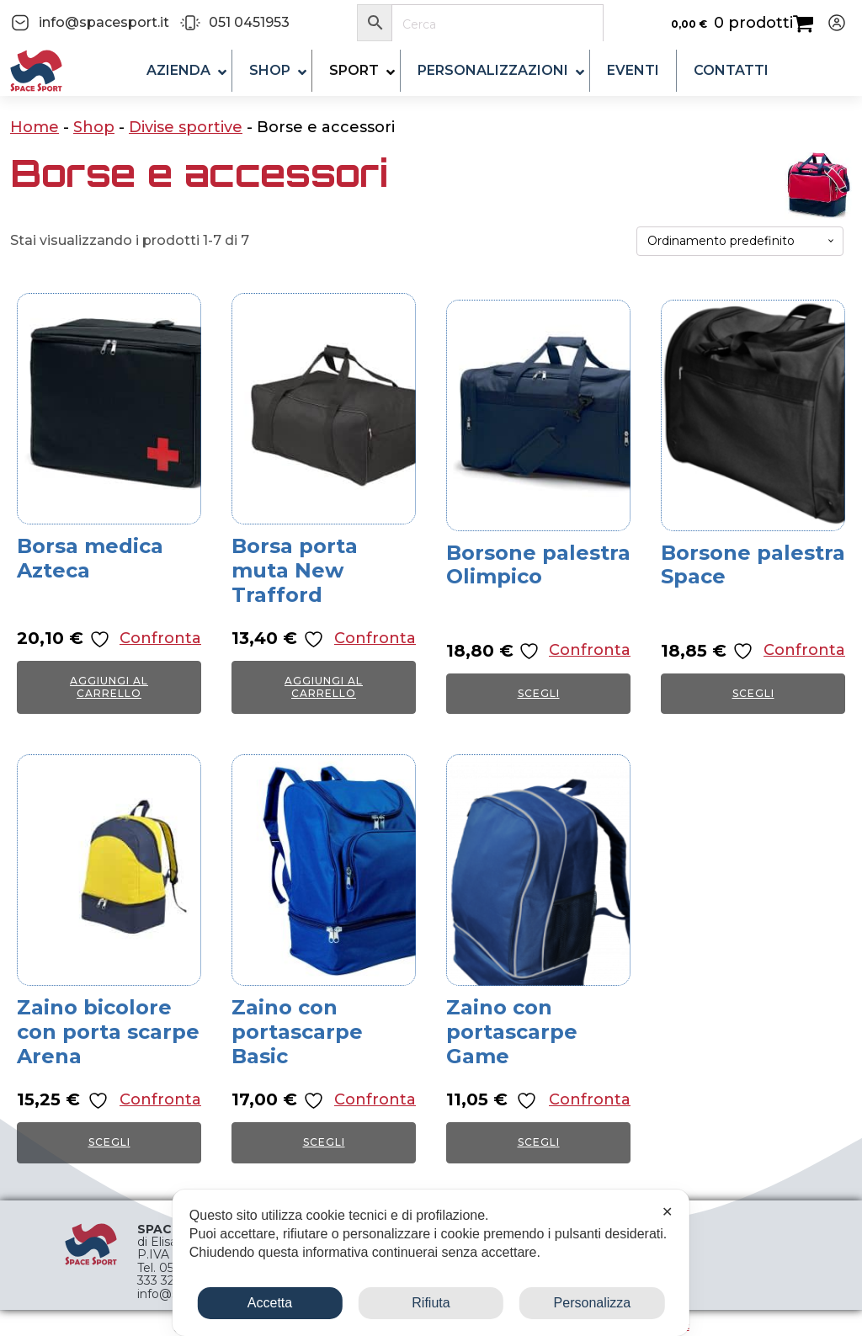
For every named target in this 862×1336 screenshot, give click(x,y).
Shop (93, 127)
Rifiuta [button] (431, 1303)
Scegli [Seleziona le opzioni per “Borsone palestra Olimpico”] (539, 693)
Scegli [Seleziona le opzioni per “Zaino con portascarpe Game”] (539, 1142)
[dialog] (431, 1263)
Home (34, 127)
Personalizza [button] (592, 1303)
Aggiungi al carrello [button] (109, 686)
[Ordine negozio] (739, 241)
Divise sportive (185, 127)
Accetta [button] (269, 1303)
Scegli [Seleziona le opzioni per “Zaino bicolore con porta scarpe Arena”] (109, 1142)
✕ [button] (667, 1212)
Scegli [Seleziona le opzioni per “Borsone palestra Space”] (753, 693)
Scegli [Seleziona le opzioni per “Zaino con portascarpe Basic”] (324, 1142)
